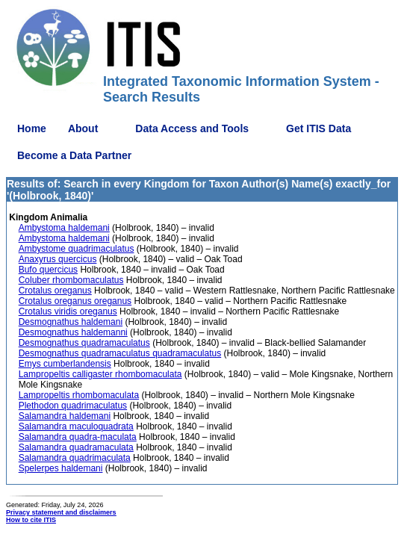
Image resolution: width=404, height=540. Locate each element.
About (83, 128)
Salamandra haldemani (65, 416)
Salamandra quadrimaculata (75, 458)
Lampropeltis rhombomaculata (79, 395)
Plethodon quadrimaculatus (73, 405)
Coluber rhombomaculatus (71, 280)
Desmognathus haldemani (70, 322)
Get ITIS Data (318, 128)
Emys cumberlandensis (65, 364)
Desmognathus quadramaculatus (84, 343)
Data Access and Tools (192, 128)
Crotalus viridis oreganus (68, 311)
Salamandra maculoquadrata (76, 426)
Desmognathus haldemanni (73, 332)
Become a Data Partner (74, 155)
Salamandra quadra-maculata (78, 437)
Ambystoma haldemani (64, 228)
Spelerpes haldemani (61, 468)
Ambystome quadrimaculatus (76, 248)
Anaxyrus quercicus (58, 259)
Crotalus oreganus (55, 290)
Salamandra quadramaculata (76, 447)
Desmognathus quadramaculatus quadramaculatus (120, 353)
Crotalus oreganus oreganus (75, 301)
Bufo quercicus (48, 269)
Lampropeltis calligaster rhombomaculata (100, 374)
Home (31, 128)
